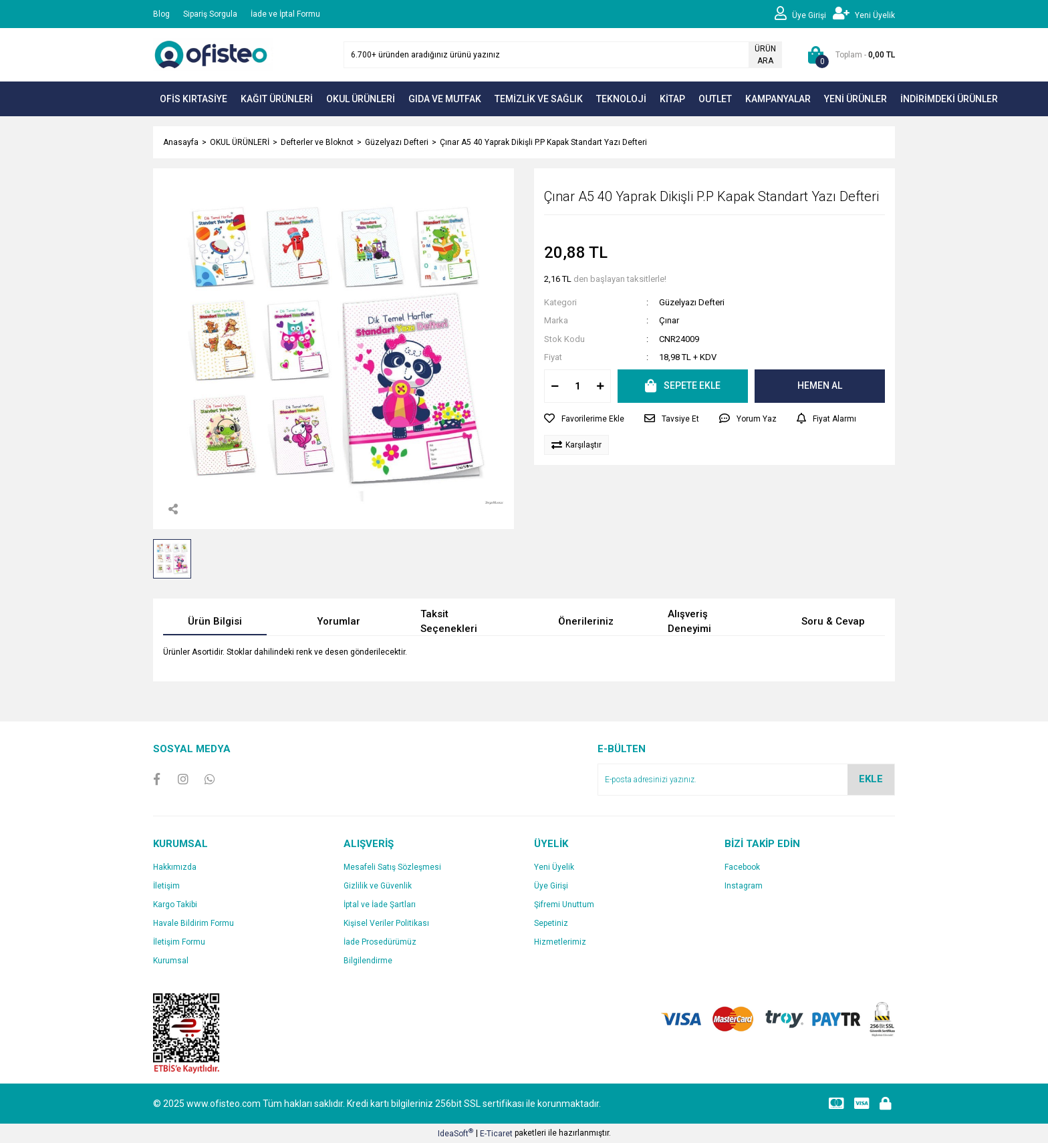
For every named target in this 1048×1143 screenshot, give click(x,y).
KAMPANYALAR (778, 99)
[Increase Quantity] (600, 386)
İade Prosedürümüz (380, 942)
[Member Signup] (864, 14)
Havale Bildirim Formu (193, 923)
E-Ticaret (496, 1133)
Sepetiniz (551, 923)
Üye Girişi (551, 885)
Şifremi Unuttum (564, 904)
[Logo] (213, 54)
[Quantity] (577, 386)
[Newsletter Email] (746, 779)
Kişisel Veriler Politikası (386, 923)
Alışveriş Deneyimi (689, 622)
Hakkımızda (174, 867)
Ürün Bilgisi (215, 621)
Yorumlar (338, 621)
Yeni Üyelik (554, 867)
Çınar (669, 320)
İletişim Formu (179, 942)
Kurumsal (170, 960)
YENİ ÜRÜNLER (855, 99)
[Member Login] (804, 14)
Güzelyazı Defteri (692, 302)
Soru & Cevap (833, 621)
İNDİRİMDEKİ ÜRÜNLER (949, 99)
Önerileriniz (586, 621)
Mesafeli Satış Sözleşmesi (392, 867)
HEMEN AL (819, 385)
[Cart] (848, 54)
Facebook (742, 867)
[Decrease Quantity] (555, 386)
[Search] (563, 54)
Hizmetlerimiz (560, 942)
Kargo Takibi (175, 904)
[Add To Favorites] (584, 419)
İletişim (166, 885)
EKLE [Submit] (871, 779)
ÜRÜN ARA (765, 54)
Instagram (744, 885)
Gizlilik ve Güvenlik (378, 885)
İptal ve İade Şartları (380, 904)
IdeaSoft (455, 1133)
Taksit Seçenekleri (448, 622)
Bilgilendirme (368, 960)
